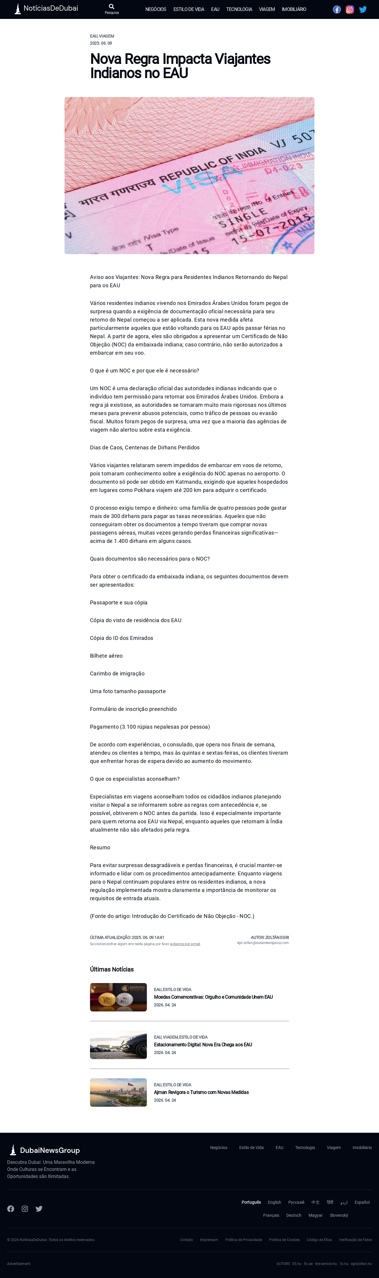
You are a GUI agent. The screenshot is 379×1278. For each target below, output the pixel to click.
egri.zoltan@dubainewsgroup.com (263, 943)
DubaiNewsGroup (50, 1150)
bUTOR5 (283, 1264)
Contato (186, 1240)
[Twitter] (39, 1208)
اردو (344, 1202)
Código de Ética (319, 1240)
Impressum (209, 1240)
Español (362, 1202)
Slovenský (339, 1215)
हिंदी (330, 1202)
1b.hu (344, 1264)
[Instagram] (24, 1208)
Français (271, 1215)
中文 (315, 1202)
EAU (215, 9)
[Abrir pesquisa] (112, 9)
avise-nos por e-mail (185, 944)
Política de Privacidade (243, 1240)
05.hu (296, 1264)
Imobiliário (294, 9)
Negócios (155, 9)
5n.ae (308, 1264)
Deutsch (293, 1215)
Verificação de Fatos (355, 1240)
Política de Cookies (284, 1240)
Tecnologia (239, 9)
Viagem (267, 9)
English (274, 1202)
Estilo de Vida (189, 9)
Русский (296, 1202)
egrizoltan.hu (361, 1264)
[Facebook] (10, 1208)
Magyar (316, 1215)
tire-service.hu (326, 1264)
